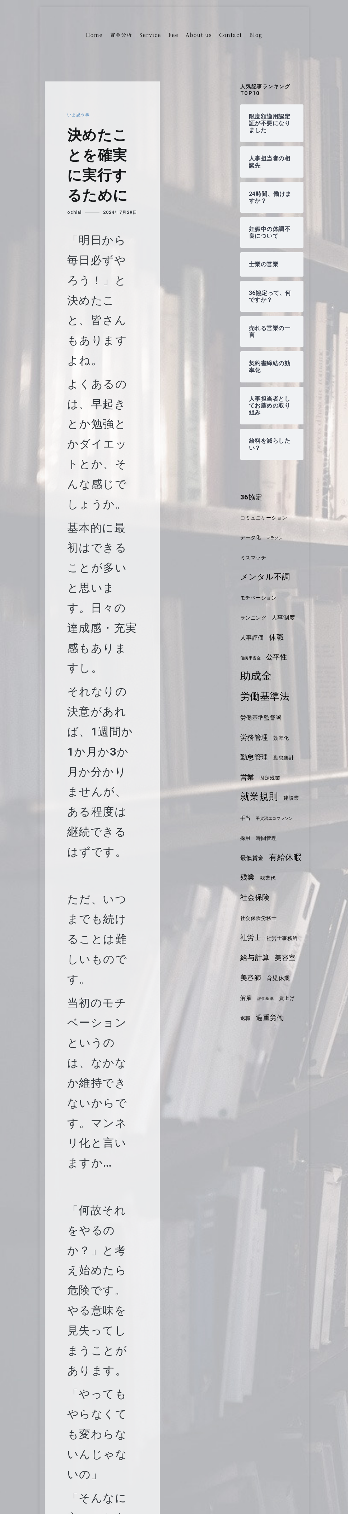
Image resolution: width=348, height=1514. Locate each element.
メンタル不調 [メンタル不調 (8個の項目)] (266, 576)
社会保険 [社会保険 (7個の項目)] (277, 897)
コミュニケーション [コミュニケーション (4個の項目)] (265, 518)
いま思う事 (79, 114)
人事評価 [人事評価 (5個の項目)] (252, 637)
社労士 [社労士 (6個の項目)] (251, 938)
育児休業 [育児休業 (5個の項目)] (280, 978)
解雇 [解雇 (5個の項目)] (246, 998)
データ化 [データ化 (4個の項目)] (251, 537)
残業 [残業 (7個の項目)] (286, 877)
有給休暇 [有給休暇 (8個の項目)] (257, 877)
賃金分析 (121, 34)
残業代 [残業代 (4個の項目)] (248, 898)
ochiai (74, 212)
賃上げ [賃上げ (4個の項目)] (289, 998)
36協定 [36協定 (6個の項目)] (252, 497)
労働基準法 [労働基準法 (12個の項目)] (266, 696)
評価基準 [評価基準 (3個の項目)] (267, 998)
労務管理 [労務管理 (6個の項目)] (255, 738)
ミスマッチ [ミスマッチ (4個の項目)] (254, 557)
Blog (255, 34)
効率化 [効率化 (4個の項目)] (283, 738)
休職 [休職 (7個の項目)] (278, 637)
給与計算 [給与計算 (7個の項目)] (255, 957)
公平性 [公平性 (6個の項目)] (279, 657)
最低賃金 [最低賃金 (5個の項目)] (280, 858)
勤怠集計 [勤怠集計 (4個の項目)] (286, 758)
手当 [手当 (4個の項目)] (267, 818)
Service (150, 34)
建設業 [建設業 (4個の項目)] (248, 818)
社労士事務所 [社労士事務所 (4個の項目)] (284, 938)
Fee (173, 34)
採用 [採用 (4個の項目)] (291, 838)
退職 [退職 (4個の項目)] (245, 1018)
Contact (230, 34)
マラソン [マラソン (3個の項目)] (277, 538)
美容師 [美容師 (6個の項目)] (251, 978)
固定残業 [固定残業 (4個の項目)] (271, 778)
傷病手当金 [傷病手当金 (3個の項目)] (251, 658)
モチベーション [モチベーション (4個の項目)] (259, 598)
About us (199, 34)
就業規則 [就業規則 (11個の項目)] (260, 796)
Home (94, 34)
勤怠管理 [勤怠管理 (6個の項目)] (255, 757)
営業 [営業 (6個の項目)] (247, 777)
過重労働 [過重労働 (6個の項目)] (271, 1018)
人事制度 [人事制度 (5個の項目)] (285, 617)
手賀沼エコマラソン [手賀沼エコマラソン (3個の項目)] (260, 838)
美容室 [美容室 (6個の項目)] (287, 958)
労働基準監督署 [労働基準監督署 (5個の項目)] (262, 717)
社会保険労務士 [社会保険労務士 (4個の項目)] (259, 918)
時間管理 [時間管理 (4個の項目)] (251, 858)
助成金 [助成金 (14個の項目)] (256, 676)
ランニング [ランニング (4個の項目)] (254, 618)
